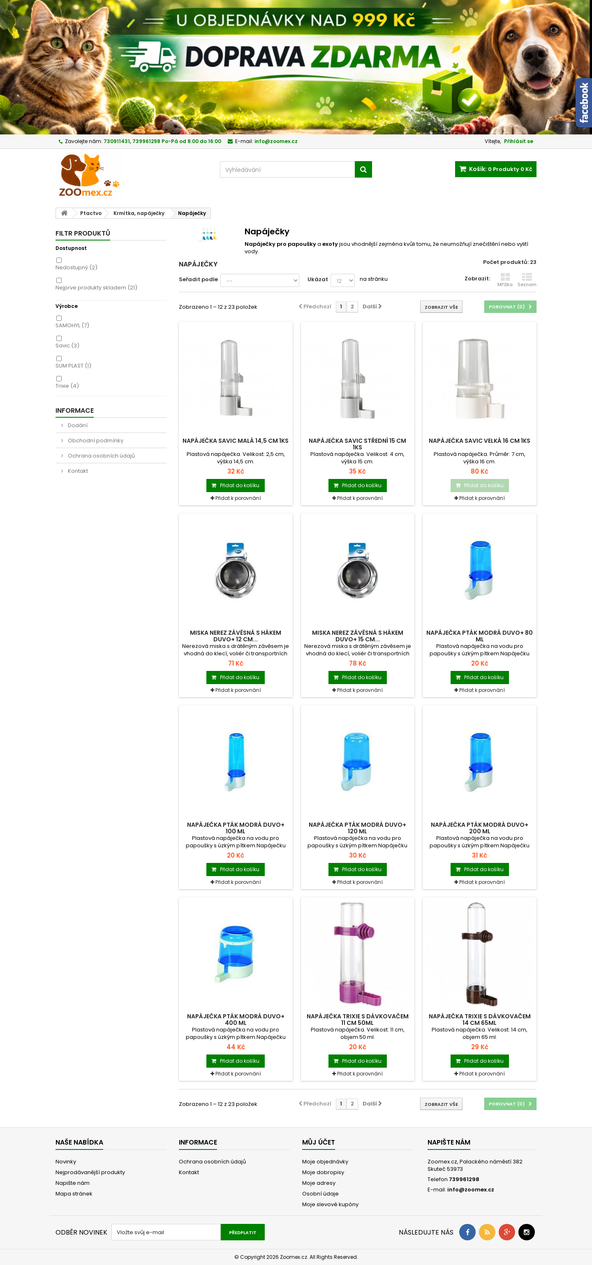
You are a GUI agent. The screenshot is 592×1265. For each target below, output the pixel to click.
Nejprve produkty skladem (96, 287)
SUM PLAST (73, 366)
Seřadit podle (198, 279)
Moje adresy (318, 1183)
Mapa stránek (74, 1194)
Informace (75, 410)
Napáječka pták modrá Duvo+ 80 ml (479, 636)
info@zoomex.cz (470, 1189)
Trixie (67, 386)
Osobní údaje (320, 1194)
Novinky (66, 1162)
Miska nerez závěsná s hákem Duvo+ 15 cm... (357, 636)
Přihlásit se (518, 141)
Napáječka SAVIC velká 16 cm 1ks (479, 440)
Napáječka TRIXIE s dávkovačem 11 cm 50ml (358, 1019)
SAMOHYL (72, 325)
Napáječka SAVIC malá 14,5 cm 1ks (236, 440)
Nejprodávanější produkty (90, 1172)
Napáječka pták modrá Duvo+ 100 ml (235, 828)
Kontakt (77, 471)
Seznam (527, 280)
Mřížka (505, 280)
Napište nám (73, 1183)
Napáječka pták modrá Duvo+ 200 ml (479, 828)
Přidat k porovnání (238, 498)
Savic (67, 345)
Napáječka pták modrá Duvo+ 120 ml (357, 828)
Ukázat (318, 279)
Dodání (77, 425)
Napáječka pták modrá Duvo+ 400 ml (235, 1019)
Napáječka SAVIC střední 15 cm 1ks (357, 444)
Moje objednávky (325, 1162)
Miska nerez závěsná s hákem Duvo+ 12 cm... (235, 636)
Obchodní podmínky (95, 440)
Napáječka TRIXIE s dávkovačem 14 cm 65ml (480, 1019)
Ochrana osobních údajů (101, 456)
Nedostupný (76, 267)
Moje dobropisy (323, 1172)
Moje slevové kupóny (330, 1204)
